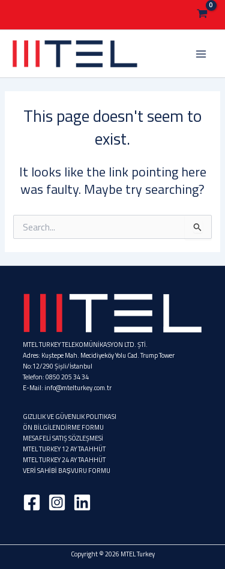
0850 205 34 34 (67, 377)
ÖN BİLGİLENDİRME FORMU (63, 427)
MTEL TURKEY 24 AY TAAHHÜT (64, 460)
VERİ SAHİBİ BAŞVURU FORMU (66, 470)
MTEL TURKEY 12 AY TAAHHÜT (64, 449)
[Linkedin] (82, 502)
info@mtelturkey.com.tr (78, 388)
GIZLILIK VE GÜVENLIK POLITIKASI (69, 416)
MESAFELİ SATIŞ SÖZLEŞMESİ (63, 438)
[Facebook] (32, 502)
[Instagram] (57, 502)
